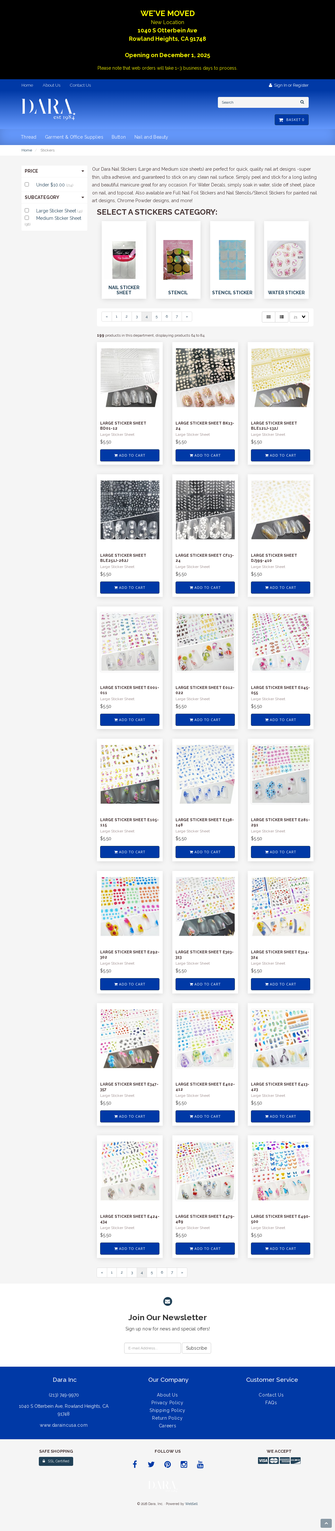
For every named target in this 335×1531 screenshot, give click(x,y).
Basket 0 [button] (292, 119)
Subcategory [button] (54, 197)
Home (26, 150)
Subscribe (196, 1348)
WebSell (191, 1504)
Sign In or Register (289, 85)
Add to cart (129, 455)
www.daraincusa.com (64, 1425)
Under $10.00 (51, 184)
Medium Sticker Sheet (58, 218)
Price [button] (54, 171)
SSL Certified (56, 1461)
